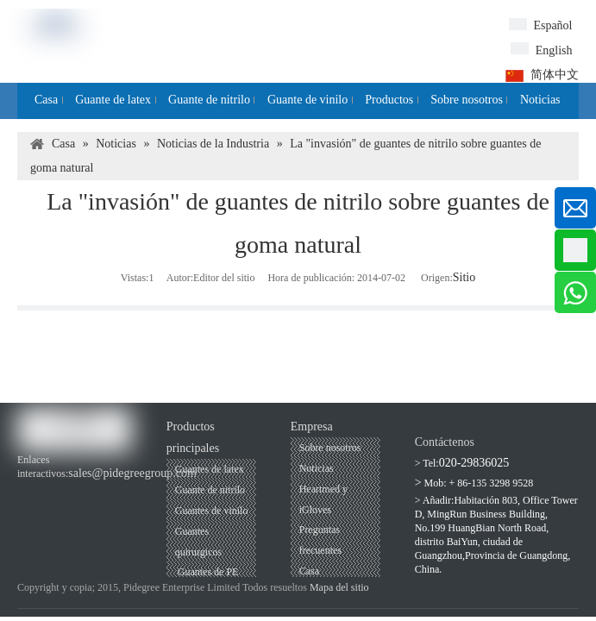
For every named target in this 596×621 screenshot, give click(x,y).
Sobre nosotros (330, 448)
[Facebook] (28, 491)
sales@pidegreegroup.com (132, 473)
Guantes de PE (207, 572)
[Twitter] (115, 491)
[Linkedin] (86, 491)
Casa (309, 571)
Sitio (464, 277)
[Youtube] (57, 491)
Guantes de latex (209, 469)
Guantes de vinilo (211, 511)
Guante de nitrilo (210, 490)
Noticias (316, 468)
